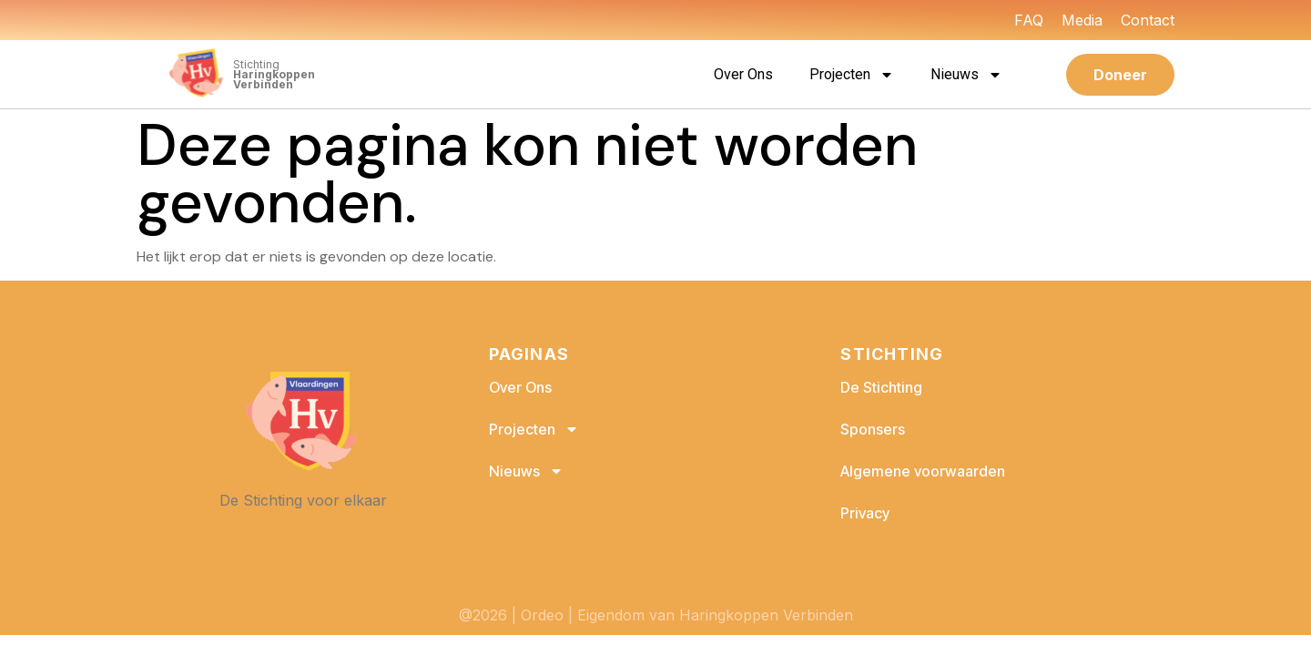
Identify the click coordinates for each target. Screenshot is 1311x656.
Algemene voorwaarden (922, 471)
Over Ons (743, 74)
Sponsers (872, 429)
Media (1082, 20)
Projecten (851, 74)
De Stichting (881, 387)
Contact (1147, 20)
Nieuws (966, 74)
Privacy (864, 513)
